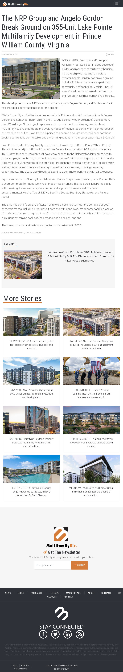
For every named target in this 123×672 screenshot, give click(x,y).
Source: (21, 232)
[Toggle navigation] (117, 3)
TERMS (14, 665)
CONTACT (106, 592)
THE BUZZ (54, 592)
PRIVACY (25, 665)
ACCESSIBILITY (20, 668)
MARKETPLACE (73, 592)
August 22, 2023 (9, 54)
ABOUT (91, 592)
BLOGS (21, 592)
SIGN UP (80, 565)
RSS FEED (68, 596)
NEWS (8, 592)
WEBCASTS (36, 592)
